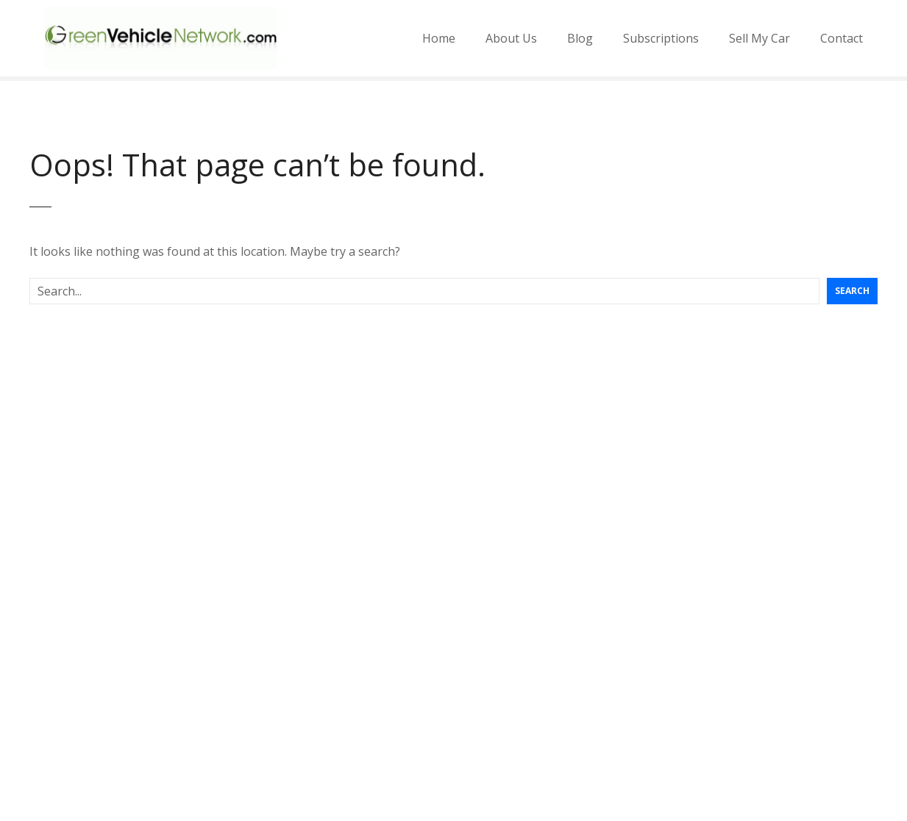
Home (438, 38)
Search (852, 290)
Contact (841, 38)
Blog (580, 38)
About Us (511, 38)
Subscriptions (661, 38)
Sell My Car (759, 38)
